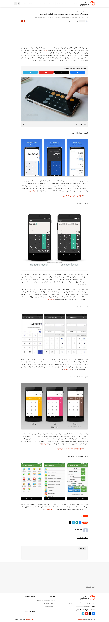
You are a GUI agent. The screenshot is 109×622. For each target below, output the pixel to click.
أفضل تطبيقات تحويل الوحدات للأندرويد (73, 196)
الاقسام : (93, 606)
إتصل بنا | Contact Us (49, 603)
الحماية (53, 4)
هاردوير (25, 4)
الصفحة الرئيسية (84, 11)
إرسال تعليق (82, 548)
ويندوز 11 (64, 4)
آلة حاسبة (44, 50)
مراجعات (30, 4)
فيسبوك (58, 4)
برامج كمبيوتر (74, 4)
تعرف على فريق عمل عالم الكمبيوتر (46, 600)
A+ (24, 21)
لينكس (48, 4)
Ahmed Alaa (82, 21)
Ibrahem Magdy (29, 620)
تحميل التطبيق (33, 191)
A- (22, 21)
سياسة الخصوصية (50, 606)
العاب (44, 4)
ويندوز (69, 4)
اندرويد (39, 4)
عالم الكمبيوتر (81, 620)
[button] (80, 522)
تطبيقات (73, 516)
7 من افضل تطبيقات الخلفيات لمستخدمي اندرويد (70, 449)
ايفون (35, 4)
